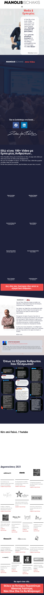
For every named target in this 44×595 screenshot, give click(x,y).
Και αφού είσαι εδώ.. (22, 581)
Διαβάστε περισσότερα (6, 486)
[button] (22, 7)
